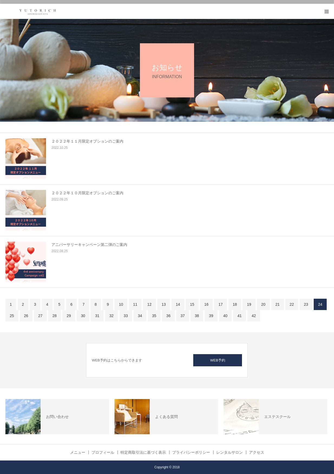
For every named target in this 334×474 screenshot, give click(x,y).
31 (97, 316)
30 (83, 316)
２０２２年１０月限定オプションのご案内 (87, 193)
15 (192, 304)
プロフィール (102, 452)
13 (164, 304)
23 (306, 304)
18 (235, 304)
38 (197, 316)
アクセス (256, 452)
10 (121, 304)
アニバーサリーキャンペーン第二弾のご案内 (89, 244)
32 (111, 316)
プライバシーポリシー (191, 452)
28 (55, 316)
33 (126, 316)
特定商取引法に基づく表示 (143, 452)
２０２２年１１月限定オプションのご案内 (87, 141)
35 (154, 316)
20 (263, 304)
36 (168, 316)
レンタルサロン (229, 452)
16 (206, 304)
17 (220, 304)
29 (69, 316)
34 (140, 316)
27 (40, 316)
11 (135, 304)
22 (292, 304)
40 (225, 316)
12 (149, 304)
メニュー (77, 452)
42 (254, 316)
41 (239, 316)
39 (211, 316)
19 (249, 304)
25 (12, 316)
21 (278, 304)
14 (178, 304)
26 (26, 316)
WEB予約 (217, 360)
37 (183, 316)
